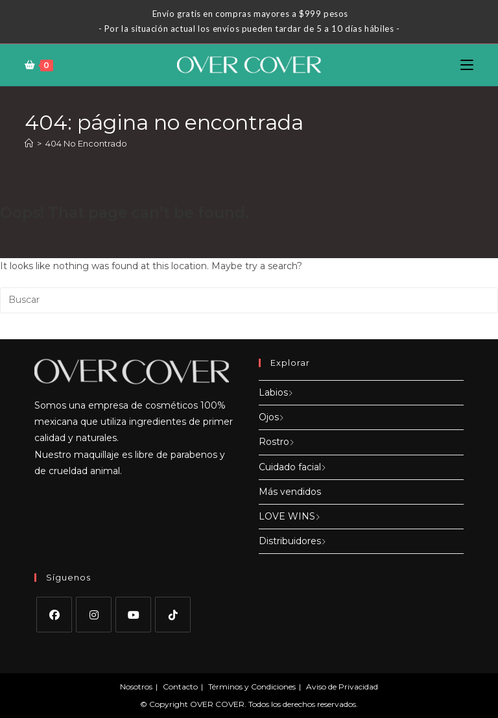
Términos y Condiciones (252, 686)
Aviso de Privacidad (342, 686)
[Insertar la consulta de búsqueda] (249, 300)
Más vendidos (290, 491)
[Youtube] (133, 614)
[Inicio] (29, 143)
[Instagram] (94, 614)
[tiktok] (173, 614)
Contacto (180, 686)
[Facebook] (54, 614)
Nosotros (136, 686)
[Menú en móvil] (466, 65)
